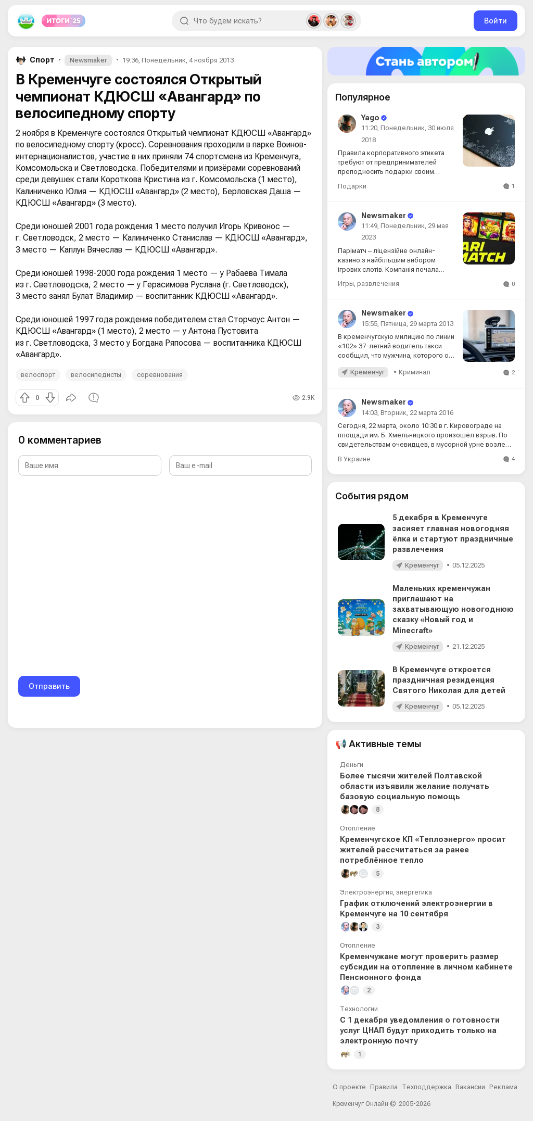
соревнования (160, 375)
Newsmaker (88, 60)
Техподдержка (426, 1087)
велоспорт (38, 375)
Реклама (503, 1087)
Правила (384, 1087)
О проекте (349, 1087)
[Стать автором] (426, 61)
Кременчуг (367, 372)
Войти (495, 20)
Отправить (49, 686)
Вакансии (470, 1087)
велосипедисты (96, 375)
